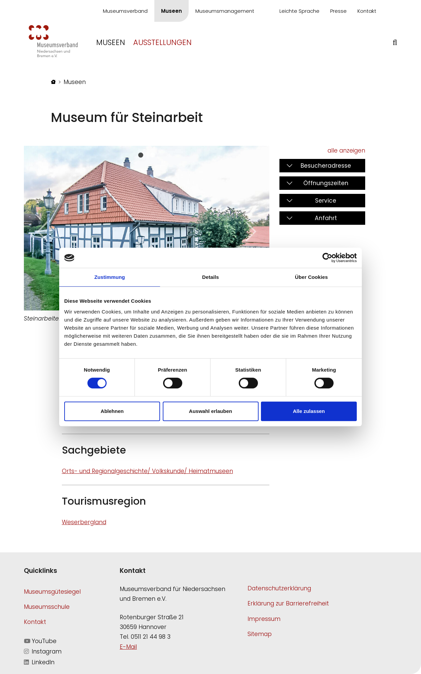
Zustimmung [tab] (109, 277)
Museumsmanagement (224, 10)
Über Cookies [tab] (311, 277)
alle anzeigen (346, 150)
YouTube (40, 641)
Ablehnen (112, 411)
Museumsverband (125, 10)
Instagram (43, 651)
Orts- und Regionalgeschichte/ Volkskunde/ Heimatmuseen (147, 471)
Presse (338, 10)
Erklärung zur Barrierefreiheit (288, 603)
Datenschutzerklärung (279, 588)
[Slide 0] (140, 155)
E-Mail (128, 647)
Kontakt (366, 10)
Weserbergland (84, 522)
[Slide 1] (152, 155)
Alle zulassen (309, 411)
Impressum (263, 619)
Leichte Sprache (299, 10)
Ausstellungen (162, 42)
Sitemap (259, 634)
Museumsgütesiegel (52, 592)
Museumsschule (47, 607)
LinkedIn (39, 662)
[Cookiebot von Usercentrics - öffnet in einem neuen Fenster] (327, 258)
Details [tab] (210, 277)
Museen (171, 10)
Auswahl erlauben (210, 411)
